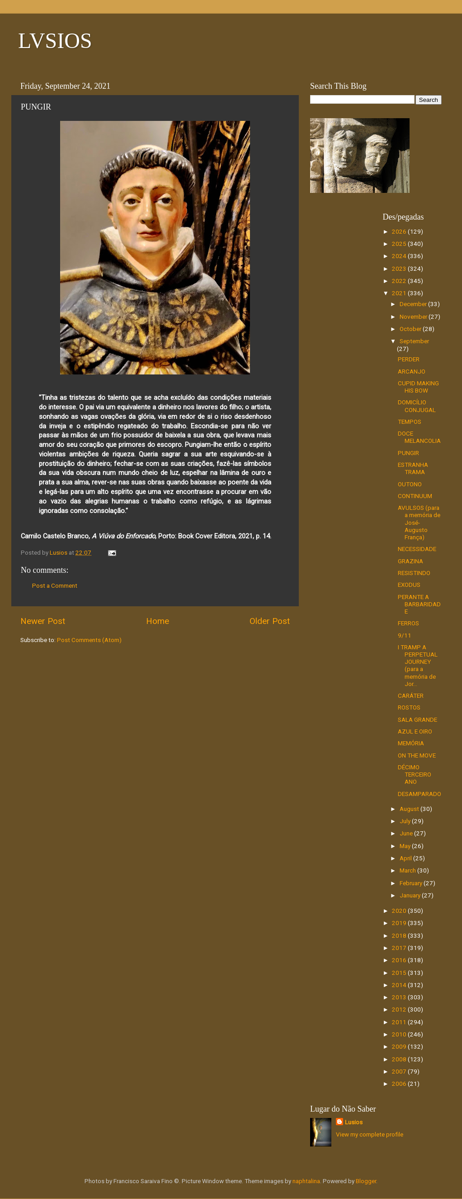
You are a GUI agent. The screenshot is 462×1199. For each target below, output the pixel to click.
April (406, 858)
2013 (400, 997)
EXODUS (409, 584)
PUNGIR (408, 452)
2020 (400, 910)
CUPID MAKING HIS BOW (418, 386)
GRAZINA (410, 561)
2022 (400, 280)
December (414, 303)
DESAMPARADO (419, 793)
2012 (400, 1009)
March (408, 870)
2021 (400, 293)
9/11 (404, 635)
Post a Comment (54, 585)
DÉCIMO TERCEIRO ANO (414, 774)
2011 (400, 1022)
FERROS (408, 623)
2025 (400, 243)
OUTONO (410, 484)
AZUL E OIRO (415, 731)
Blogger (366, 1181)
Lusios (354, 1122)
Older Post (270, 621)
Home (157, 621)
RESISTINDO (414, 572)
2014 (400, 984)
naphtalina (306, 1181)
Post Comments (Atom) (89, 639)
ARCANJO (411, 371)
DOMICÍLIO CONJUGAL (417, 405)
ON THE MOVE (417, 755)
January (411, 895)
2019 (400, 922)
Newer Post (42, 621)
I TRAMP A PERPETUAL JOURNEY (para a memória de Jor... (418, 665)
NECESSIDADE (417, 548)
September (414, 341)
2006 (400, 1083)
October (411, 328)
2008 (400, 1059)
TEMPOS (409, 421)
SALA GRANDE (417, 719)
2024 (400, 255)
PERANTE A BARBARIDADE (419, 604)
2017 (400, 947)
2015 (400, 972)
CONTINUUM (415, 495)
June (407, 833)
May (406, 845)
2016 (400, 960)
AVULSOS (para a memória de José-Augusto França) (419, 522)
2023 (400, 268)
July (406, 821)
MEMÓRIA (411, 743)
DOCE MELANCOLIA (419, 437)
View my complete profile (369, 1134)
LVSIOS (55, 41)
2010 (400, 1034)
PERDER (409, 359)
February (412, 883)
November (414, 316)
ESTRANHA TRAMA (413, 468)
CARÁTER (411, 695)
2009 (400, 1046)
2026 (400, 231)
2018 (400, 935)
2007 (400, 1071)
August (410, 808)
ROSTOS (409, 707)
